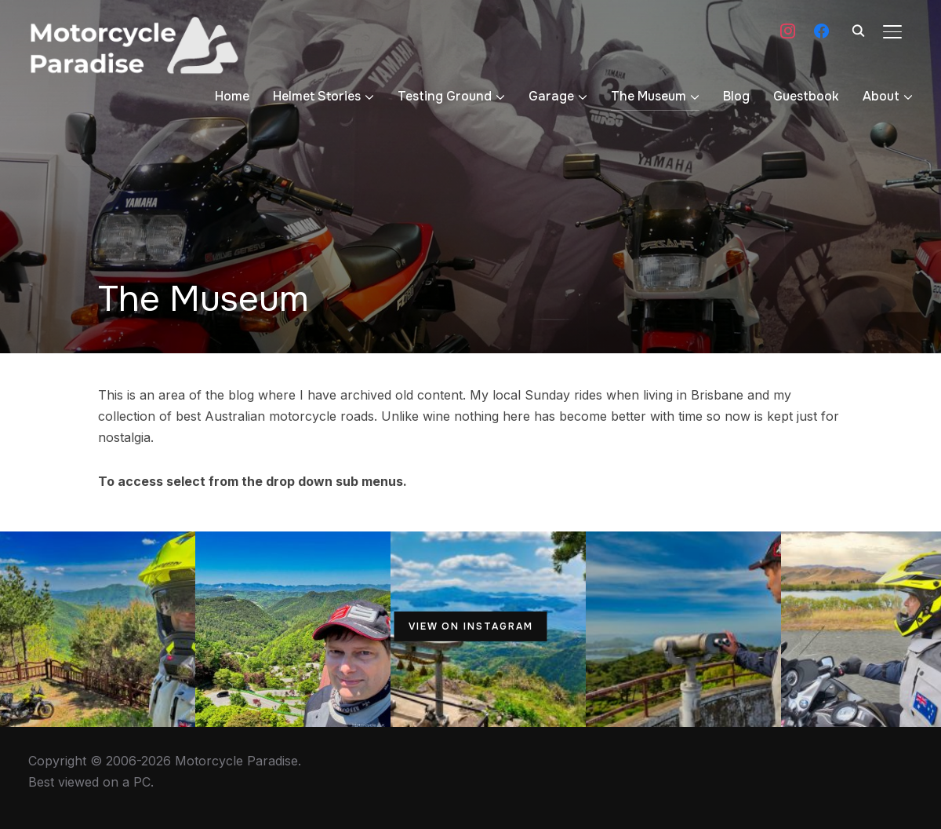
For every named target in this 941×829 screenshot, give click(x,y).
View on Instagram (471, 626)
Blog (736, 96)
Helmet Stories (317, 96)
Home (232, 96)
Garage (551, 96)
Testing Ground (445, 96)
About (881, 96)
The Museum (648, 96)
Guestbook (806, 96)
